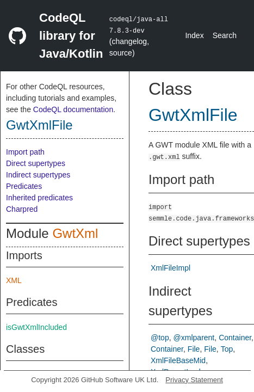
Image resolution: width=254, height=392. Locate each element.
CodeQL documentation (73, 109)
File (194, 349)
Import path (25, 152)
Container (235, 337)
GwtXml (75, 233)
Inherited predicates (39, 197)
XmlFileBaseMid (178, 360)
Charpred (22, 209)
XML (14, 280)
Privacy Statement (194, 380)
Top (227, 349)
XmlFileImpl (170, 268)
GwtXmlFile (39, 125)
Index (194, 35)
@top (160, 337)
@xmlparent (194, 337)
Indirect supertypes (38, 174)
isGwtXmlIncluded (36, 327)
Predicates (24, 186)
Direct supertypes (35, 163)
